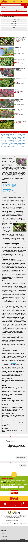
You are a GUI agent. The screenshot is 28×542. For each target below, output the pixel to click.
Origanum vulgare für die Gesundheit (9, 192)
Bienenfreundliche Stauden (13, 146)
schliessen (22, 539)
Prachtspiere (10, 135)
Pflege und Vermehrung (7, 189)
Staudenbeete (17, 135)
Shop (4, 503)
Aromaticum (4, 208)
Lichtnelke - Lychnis (12, 144)
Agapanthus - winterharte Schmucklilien (13, 19)
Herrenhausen (4, 216)
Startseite (1, 12)
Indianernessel (4, 144)
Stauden (5, 12)
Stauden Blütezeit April (17, 138)
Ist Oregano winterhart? (7, 191)
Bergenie (3, 134)
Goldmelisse (14, 137)
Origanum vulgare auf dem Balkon (9, 187)
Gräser (24, 140)
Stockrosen (8, 137)
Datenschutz (3, 533)
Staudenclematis (21, 143)
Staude (12, 164)
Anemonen (13, 23)
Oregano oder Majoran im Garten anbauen (10, 186)
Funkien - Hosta (4, 135)
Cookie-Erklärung (4, 536)
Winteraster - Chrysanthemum (18, 141)
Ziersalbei (19, 140)
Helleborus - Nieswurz (21, 134)
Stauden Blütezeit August (11, 134)
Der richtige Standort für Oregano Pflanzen (10, 185)
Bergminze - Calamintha (13, 29)
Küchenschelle (5, 143)
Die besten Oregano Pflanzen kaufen (9, 184)
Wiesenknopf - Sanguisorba (6, 138)
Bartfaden (13, 27)
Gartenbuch (23, 503)
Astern (13, 25)
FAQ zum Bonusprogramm (16, 450)
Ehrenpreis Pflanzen (21, 137)
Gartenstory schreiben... (21, 457)
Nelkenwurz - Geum (23, 146)
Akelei (13, 21)
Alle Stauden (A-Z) (10, 12)
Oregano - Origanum (17, 12)
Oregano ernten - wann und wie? (8, 190)
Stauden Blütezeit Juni (12, 140)
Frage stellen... (23, 465)
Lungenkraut (5, 141)
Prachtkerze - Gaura (13, 143)
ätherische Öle (13, 363)
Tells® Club (14, 503)
